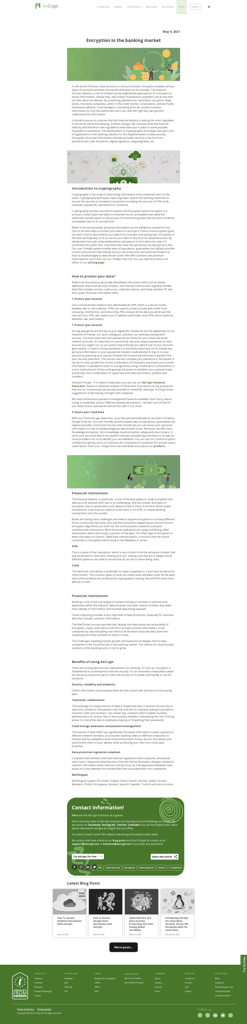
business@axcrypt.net (117, 844)
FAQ (187, 987)
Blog (217, 978)
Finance (162, 867)
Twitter (122, 825)
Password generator (224, 987)
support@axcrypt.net (85, 844)
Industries (219, 982)
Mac (66, 982)
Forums (188, 982)
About (157, 978)
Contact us (189, 978)
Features (38, 978)
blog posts (119, 840)
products (159, 446)
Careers (158, 982)
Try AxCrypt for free (88, 856)
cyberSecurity (113, 867)
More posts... (123, 947)
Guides (188, 991)
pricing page (96, 262)
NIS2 (97, 991)
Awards (158, 987)
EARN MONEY (131, 973)
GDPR (97, 987)
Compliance (176, 867)
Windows (68, 978)
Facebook (95, 825)
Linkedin (133, 825)
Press (157, 991)
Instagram (108, 825)
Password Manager (43, 991)
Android (68, 987)
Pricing (37, 995)
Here (75, 815)
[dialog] (241, 1017)
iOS (66, 991)
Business (38, 987)
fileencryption (146, 867)
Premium (38, 982)
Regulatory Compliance (105, 978)
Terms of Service (25, 1009)
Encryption (129, 867)
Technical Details (222, 991)
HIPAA (97, 982)
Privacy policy (44, 1009)
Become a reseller (133, 978)
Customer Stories (223, 995)
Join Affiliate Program (134, 982)
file (100, 867)
